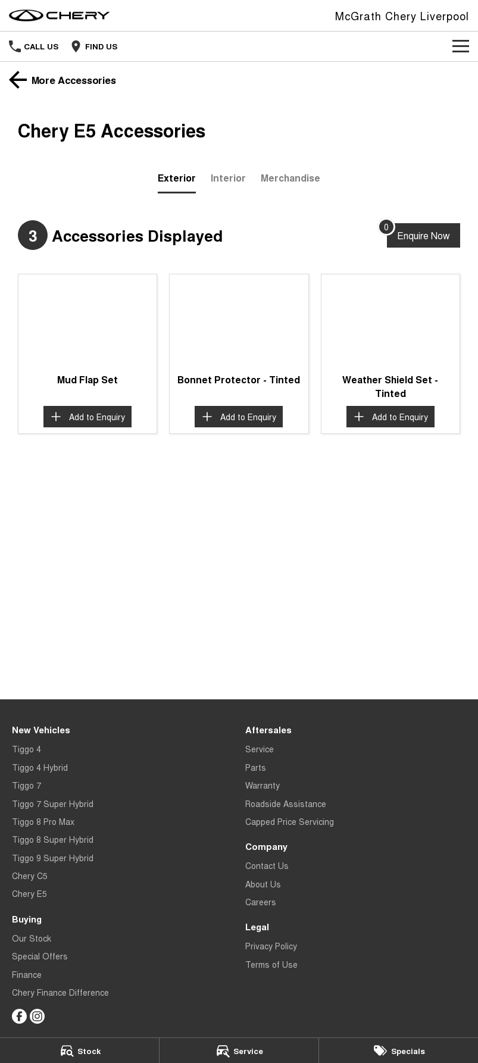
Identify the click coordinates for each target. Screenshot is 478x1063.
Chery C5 (30, 875)
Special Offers (40, 956)
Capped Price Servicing (289, 821)
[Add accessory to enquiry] (87, 416)
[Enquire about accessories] (423, 235)
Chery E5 (29, 893)
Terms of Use (271, 964)
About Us (263, 884)
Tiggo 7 (26, 785)
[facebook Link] (19, 1016)
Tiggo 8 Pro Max (43, 821)
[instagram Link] (37, 1016)
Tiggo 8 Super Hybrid (52, 839)
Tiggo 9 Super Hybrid (52, 858)
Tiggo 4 (26, 749)
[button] (87, 320)
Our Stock (31, 938)
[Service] (239, 1050)
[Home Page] (59, 15)
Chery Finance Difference (60, 992)
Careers (260, 902)
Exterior (177, 178)
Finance (27, 974)
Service (259, 749)
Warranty (262, 785)
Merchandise (290, 178)
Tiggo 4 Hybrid (40, 767)
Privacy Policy (271, 946)
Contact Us (267, 865)
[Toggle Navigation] (460, 46)
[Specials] (398, 1050)
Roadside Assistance (285, 803)
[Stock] (79, 1050)
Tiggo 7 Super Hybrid (52, 803)
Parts (255, 767)
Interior (228, 178)
